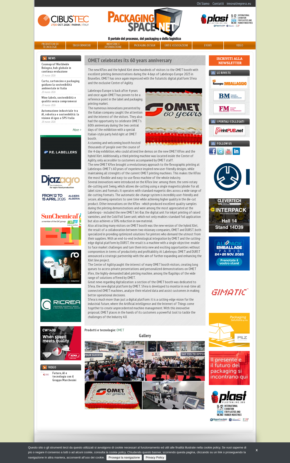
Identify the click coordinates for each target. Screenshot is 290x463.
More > (76, 129)
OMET (120, 330)
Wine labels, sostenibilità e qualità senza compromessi (59, 99)
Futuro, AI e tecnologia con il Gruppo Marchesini (58, 376)
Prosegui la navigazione (124, 457)
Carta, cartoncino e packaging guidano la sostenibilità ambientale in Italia (60, 84)
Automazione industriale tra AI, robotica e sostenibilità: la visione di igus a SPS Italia (60, 114)
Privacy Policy (155, 457)
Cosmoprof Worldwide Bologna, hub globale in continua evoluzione (56, 67)
